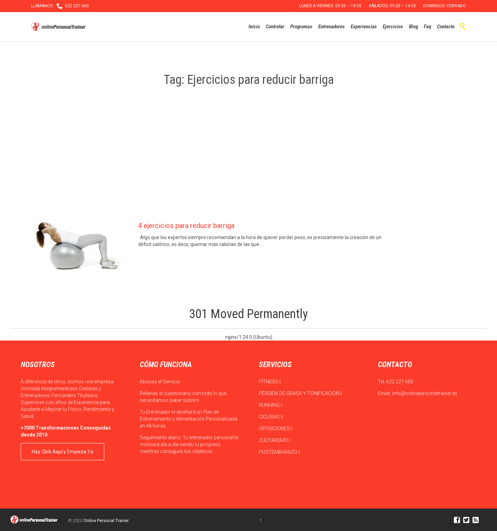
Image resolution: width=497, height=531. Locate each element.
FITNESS (270, 381)
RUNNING (271, 405)
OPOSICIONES (276, 428)
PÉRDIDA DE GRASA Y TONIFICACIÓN (300, 393)
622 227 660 (399, 381)
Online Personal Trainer (106, 520)
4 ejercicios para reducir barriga (186, 226)
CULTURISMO (275, 440)
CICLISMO (271, 417)
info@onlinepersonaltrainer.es (424, 393)
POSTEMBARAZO (279, 452)
